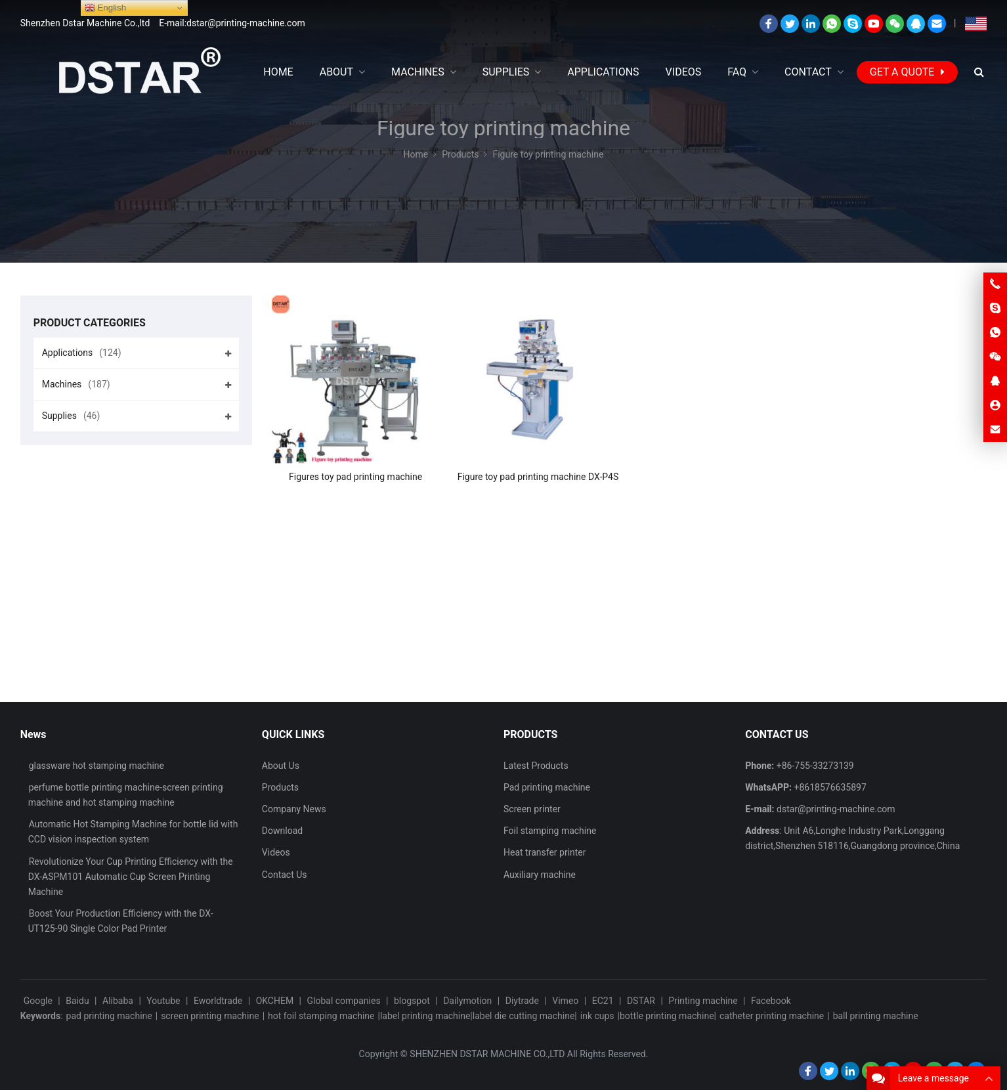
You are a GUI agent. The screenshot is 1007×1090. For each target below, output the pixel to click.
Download (282, 830)
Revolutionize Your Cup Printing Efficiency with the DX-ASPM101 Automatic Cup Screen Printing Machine (130, 876)
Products (280, 787)
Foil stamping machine (549, 830)
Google (38, 1000)
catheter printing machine (771, 1016)
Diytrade (522, 1000)
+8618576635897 (830, 787)
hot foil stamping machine (321, 1016)
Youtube (163, 1000)
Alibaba (117, 1000)
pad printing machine (109, 1016)
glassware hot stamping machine (96, 765)
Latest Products (535, 765)
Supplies (71, 415)
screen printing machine (210, 1016)
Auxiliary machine (539, 874)
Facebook (771, 1000)
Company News (294, 809)
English (105, 8)
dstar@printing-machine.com (836, 809)
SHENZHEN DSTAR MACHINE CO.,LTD (487, 1054)
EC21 (603, 1000)
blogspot (412, 1000)
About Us (280, 765)
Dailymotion (467, 1000)
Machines (76, 384)
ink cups (597, 1016)
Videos (276, 852)
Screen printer (532, 809)
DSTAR (641, 1000)
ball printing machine (875, 1016)
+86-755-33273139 (815, 765)
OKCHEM (274, 1000)
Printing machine (702, 1000)
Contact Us (284, 874)
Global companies (343, 1000)
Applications (81, 352)
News (33, 734)
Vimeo (565, 1000)
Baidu (77, 1000)
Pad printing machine (546, 787)
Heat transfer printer (544, 852)
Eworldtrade (218, 1000)
